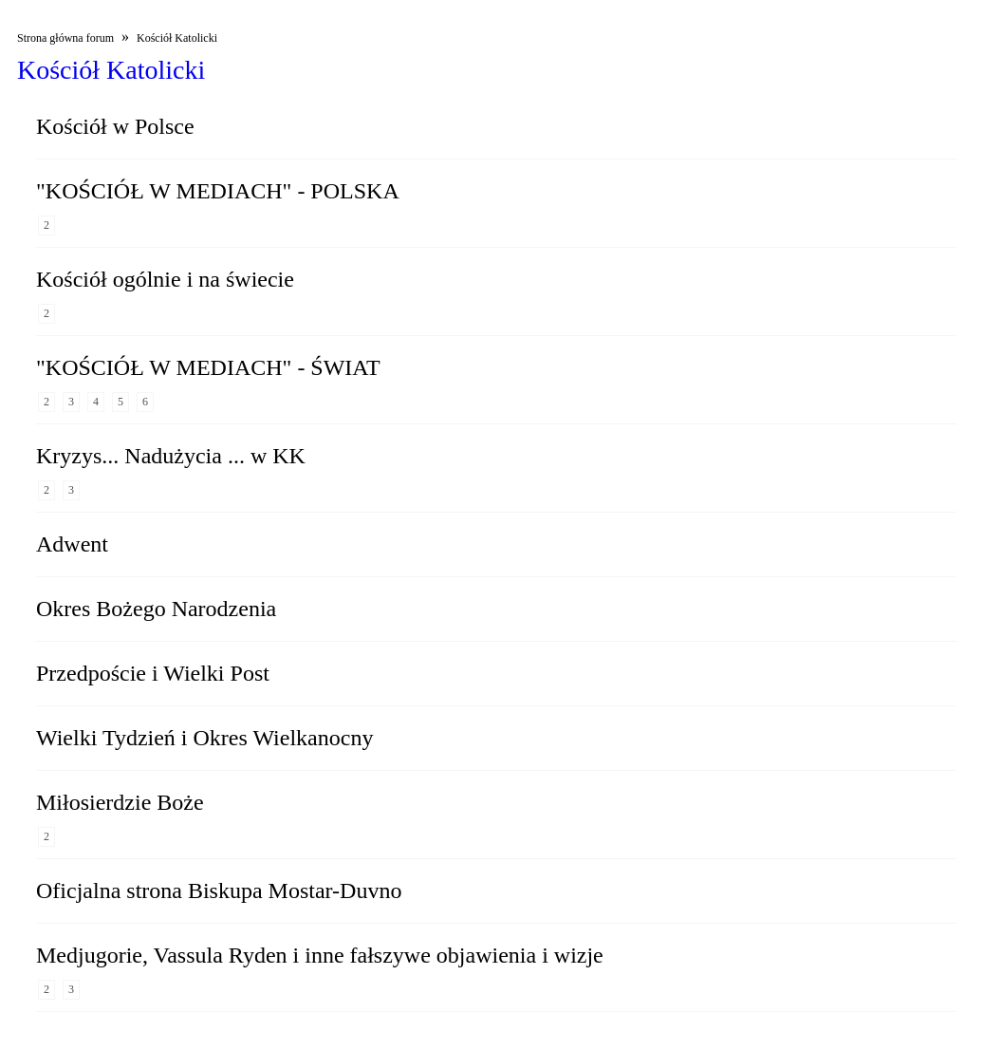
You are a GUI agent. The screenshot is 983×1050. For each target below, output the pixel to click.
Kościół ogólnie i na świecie (165, 279)
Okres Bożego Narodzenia (156, 608)
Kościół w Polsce (115, 126)
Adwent (72, 544)
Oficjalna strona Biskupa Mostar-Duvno (218, 890)
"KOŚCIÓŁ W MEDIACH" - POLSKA (217, 190)
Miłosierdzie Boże (120, 802)
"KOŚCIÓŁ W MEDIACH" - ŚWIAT (208, 367)
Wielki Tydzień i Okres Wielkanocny (204, 737)
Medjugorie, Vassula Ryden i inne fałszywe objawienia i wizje (319, 955)
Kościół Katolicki (177, 38)
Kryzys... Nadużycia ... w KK (171, 455)
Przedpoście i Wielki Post (152, 673)
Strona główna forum (65, 38)
